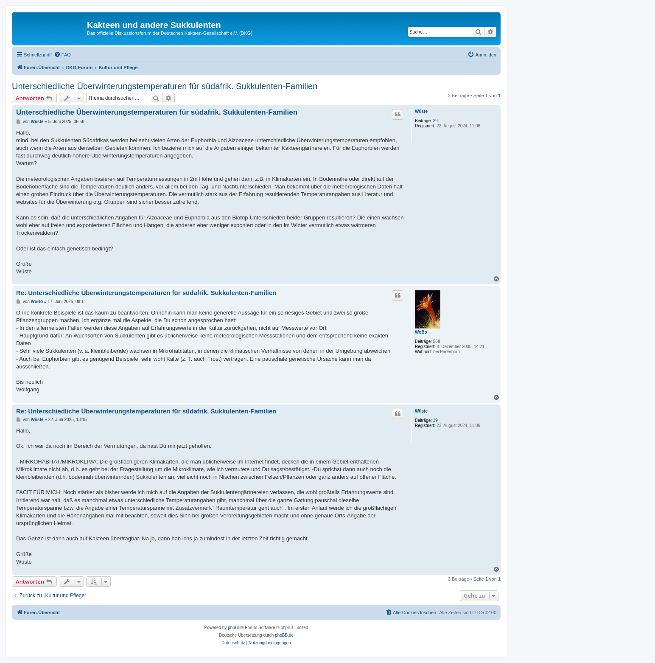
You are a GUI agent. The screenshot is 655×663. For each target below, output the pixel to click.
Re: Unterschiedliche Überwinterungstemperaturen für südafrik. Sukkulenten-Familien (146, 292)
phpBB (234, 627)
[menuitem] (62, 55)
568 (436, 341)
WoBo (421, 332)
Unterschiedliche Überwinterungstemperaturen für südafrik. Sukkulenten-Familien (164, 86)
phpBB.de (284, 635)
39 (435, 120)
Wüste (421, 111)
